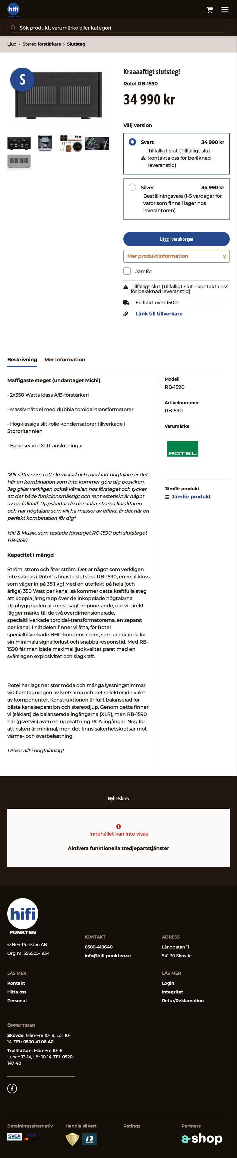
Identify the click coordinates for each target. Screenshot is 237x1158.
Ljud (11, 44)
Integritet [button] (172, 992)
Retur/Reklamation (183, 1000)
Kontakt (16, 983)
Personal (17, 1000)
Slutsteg (76, 44)
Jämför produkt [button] (188, 497)
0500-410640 (98, 947)
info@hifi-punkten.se (108, 955)
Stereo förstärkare (42, 44)
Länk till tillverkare (158, 314)
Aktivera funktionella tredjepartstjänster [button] (118, 848)
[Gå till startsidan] (13, 10)
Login (168, 983)
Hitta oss (16, 992)
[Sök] (118, 28)
